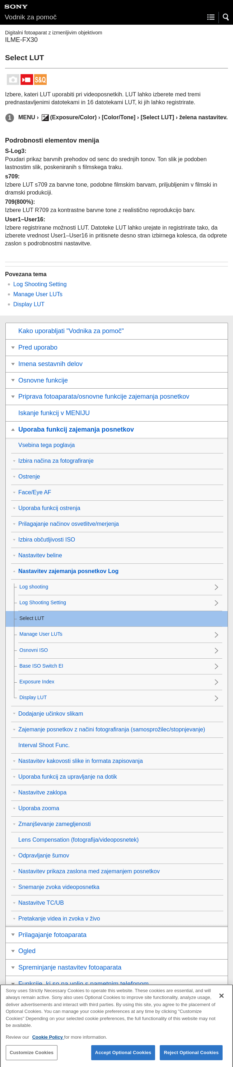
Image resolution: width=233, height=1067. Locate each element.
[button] (226, 17)
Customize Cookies (31, 1056)
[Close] (221, 1000)
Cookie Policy (48, 1041)
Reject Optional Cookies (191, 1056)
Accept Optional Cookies (123, 1056)
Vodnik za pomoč (31, 17)
